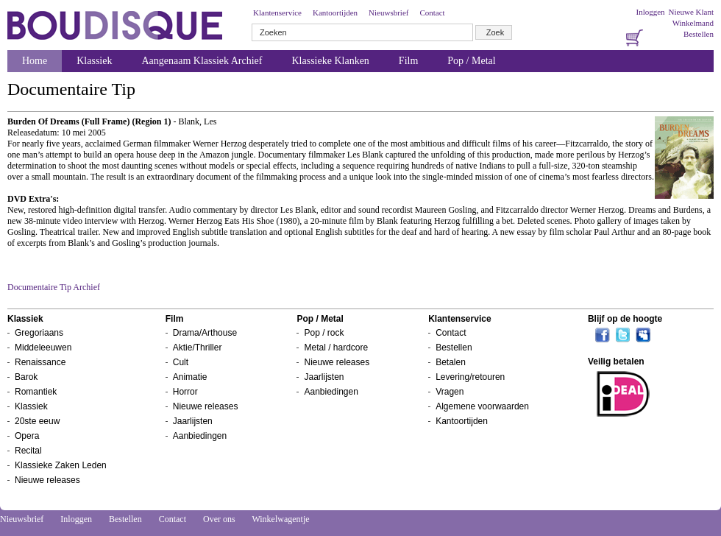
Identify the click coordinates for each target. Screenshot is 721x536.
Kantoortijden (335, 12)
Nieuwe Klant (691, 11)
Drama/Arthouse (205, 333)
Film (408, 60)
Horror (185, 392)
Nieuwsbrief (388, 12)
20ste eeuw (37, 421)
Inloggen (650, 11)
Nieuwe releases (47, 480)
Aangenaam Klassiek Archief (201, 60)
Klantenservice (277, 12)
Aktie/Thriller (197, 347)
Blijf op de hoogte (625, 319)
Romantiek (36, 392)
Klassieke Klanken (330, 60)
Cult (180, 362)
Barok (26, 377)
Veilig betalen (616, 361)
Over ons (219, 519)
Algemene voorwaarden (482, 406)
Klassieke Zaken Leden (61, 465)
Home (34, 60)
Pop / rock (324, 333)
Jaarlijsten (193, 421)
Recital (28, 450)
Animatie (190, 377)
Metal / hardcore (336, 347)
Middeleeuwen (43, 347)
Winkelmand (693, 22)
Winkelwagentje (280, 519)
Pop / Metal (471, 60)
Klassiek (94, 60)
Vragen (450, 392)
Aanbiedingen (200, 436)
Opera (27, 436)
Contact (431, 12)
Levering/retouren (470, 377)
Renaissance (40, 362)
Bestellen (698, 33)
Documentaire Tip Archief (53, 287)
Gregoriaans (39, 333)
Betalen (451, 362)
